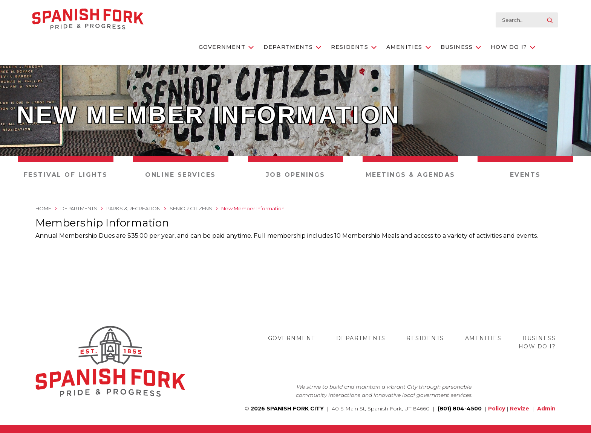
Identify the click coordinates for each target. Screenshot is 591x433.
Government (226, 47)
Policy (496, 408)
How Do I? (513, 47)
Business (461, 47)
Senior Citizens (191, 208)
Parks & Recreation (133, 208)
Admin (546, 408)
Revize (519, 408)
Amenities (408, 47)
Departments (292, 47)
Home (43, 208)
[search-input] (527, 19)
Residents (354, 47)
